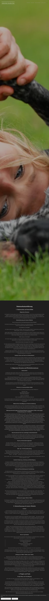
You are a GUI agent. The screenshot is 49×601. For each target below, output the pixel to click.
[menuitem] (30, 3)
